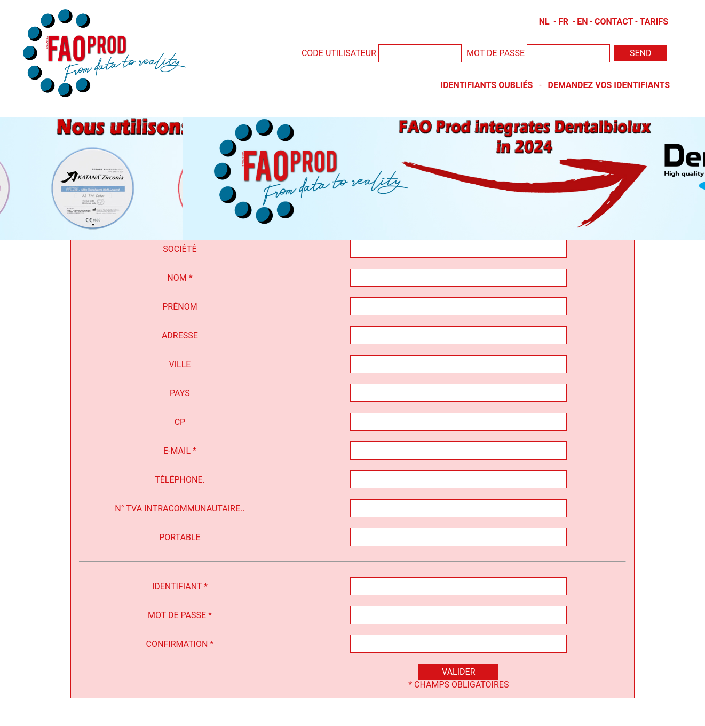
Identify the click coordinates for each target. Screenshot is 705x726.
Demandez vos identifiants (609, 85)
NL (544, 22)
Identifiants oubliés (487, 85)
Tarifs (654, 22)
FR (563, 22)
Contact (614, 22)
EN (582, 22)
